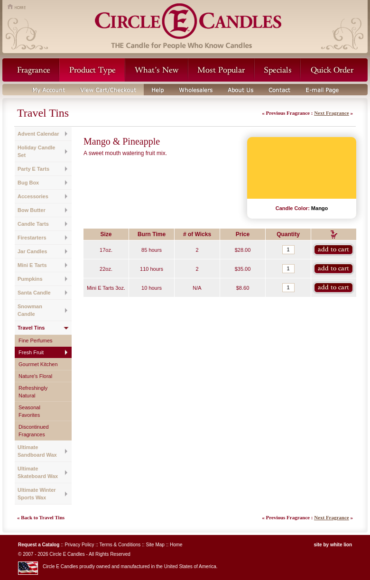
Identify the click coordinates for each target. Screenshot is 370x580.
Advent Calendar (38, 134)
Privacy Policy (79, 544)
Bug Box (28, 182)
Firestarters (32, 237)
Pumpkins (30, 279)
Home (176, 544)
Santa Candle (34, 292)
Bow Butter (32, 210)
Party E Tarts (33, 169)
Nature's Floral (35, 376)
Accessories (33, 196)
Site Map (155, 544)
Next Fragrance (331, 113)
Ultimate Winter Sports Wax (37, 493)
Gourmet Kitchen (38, 364)
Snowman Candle (30, 310)
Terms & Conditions (120, 544)
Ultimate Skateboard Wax (38, 472)
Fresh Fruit (31, 352)
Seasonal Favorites (29, 411)
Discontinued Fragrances (33, 430)
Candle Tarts (33, 224)
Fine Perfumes (35, 340)
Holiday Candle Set (36, 151)
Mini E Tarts (32, 265)
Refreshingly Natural (32, 391)
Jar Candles (32, 251)
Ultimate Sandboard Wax (37, 451)
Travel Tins (31, 328)
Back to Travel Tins (43, 517)
